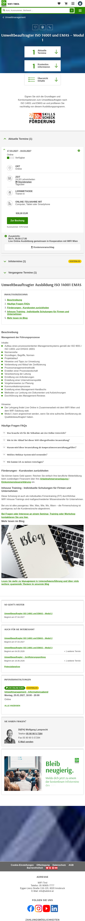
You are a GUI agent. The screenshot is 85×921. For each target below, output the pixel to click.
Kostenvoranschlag (42, 247)
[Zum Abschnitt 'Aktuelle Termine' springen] (42, 51)
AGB (71, 865)
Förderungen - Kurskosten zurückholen (28, 308)
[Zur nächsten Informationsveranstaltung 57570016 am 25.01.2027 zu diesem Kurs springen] (42, 65)
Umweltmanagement (15, 17)
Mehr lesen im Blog (17, 318)
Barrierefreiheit (35, 868)
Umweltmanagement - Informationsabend (26, 692)
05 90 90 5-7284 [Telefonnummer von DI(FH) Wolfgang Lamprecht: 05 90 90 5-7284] (34, 733)
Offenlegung (43, 865)
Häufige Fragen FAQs (18, 304)
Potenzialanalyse (12, 666)
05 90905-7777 (46, 885)
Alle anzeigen (12, 706)
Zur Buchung (19, 220)
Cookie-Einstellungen (22, 865)
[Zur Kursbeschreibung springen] (42, 79)
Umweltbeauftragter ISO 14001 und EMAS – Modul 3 (28, 648)
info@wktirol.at (46, 891)
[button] (42, 433)
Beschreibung (14, 300)
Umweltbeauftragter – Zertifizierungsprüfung (25, 657)
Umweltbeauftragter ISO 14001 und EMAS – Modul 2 (28, 613)
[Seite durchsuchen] (38, 10)
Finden (72, 10)
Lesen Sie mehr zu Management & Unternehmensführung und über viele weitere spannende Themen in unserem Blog (40, 582)
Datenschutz (59, 865)
